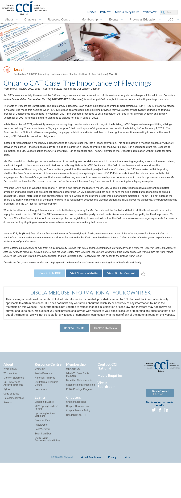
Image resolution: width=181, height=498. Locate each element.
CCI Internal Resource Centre (46, 421)
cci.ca (127, 495)
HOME (91, 12)
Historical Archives (45, 415)
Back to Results (73, 365)
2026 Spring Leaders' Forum (46, 445)
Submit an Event (43, 471)
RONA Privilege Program (79, 426)
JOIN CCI (106, 12)
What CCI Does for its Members (77, 412)
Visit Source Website (83, 305)
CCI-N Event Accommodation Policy (47, 477)
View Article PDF (46, 305)
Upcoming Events (44, 439)
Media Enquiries (127, 12)
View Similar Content (123, 305)
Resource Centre (59, 19)
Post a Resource (43, 411)
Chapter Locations (76, 439)
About (9, 19)
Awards (7, 440)
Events (113, 19)
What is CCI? (10, 406)
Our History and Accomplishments (13, 421)
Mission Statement (13, 415)
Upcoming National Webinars (45, 452)
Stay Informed (160, 430)
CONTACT (150, 12)
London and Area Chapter (63, 74)
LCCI (171, 19)
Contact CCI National (107, 404)
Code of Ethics (11, 431)
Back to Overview (107, 365)
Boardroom (41, 426)
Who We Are (10, 411)
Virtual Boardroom (106, 422)
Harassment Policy (13, 435)
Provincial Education (143, 19)
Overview (40, 406)
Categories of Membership (80, 422)
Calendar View (42, 458)
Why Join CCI (73, 406)
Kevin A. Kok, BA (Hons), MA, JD (99, 74)
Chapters (30, 19)
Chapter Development (77, 443)
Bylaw (6, 426)
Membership (89, 19)
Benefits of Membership (79, 418)
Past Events (41, 462)
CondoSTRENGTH (76, 452)
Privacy (112, 495)
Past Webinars (42, 467)
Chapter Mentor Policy (78, 448)
